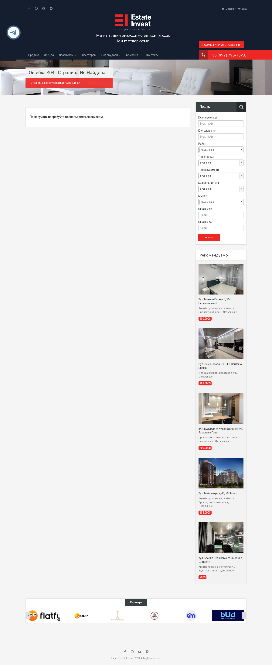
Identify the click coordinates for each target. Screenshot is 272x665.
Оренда (49, 55)
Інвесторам (88, 55)
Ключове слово (208, 117)
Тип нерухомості (208, 169)
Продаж (33, 55)
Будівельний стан (209, 182)
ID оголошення (207, 130)
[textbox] (219, 150)
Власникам (66, 55)
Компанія (132, 55)
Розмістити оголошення (221, 45)
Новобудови (109, 55)
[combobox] (220, 149)
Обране (228, 8)
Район (202, 143)
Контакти (152, 55)
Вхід (242, 8)
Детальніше (230, 312)
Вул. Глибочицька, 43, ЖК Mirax (218, 493)
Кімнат (202, 195)
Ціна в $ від (205, 208)
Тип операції (206, 156)
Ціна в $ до (205, 221)
